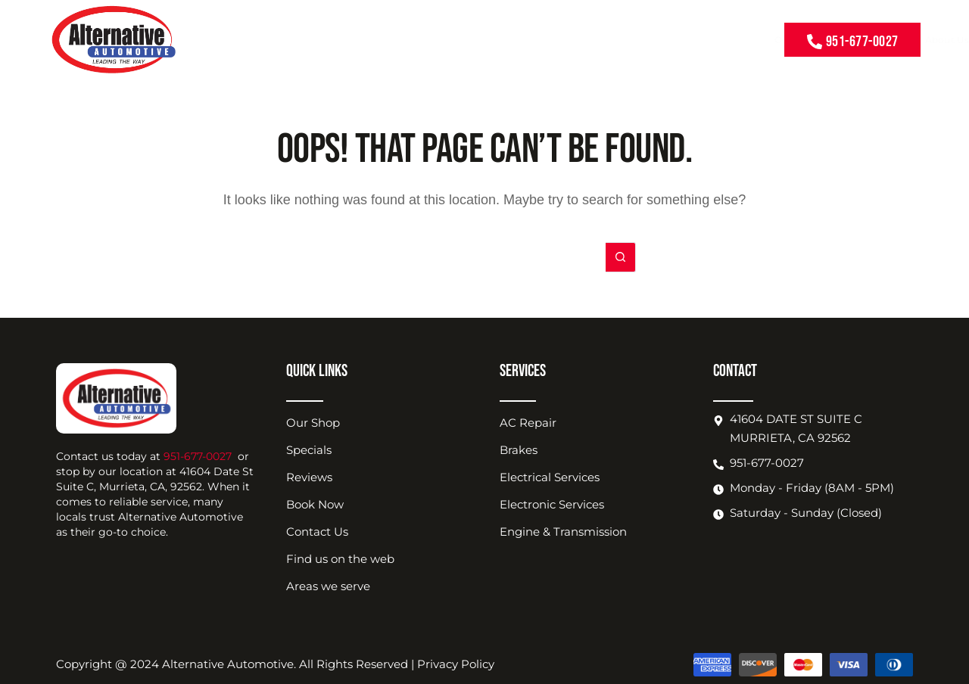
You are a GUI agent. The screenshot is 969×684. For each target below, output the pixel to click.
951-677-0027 (198, 456)
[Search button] (621, 257)
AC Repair (528, 422)
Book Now (681, 39)
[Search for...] (469, 257)
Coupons (482, 39)
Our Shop (313, 422)
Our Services (419, 40)
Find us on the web (340, 559)
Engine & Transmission (563, 531)
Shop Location (610, 40)
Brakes (518, 450)
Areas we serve (328, 586)
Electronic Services (552, 504)
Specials (309, 450)
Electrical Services (550, 477)
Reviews (309, 477)
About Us (538, 40)
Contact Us (739, 39)
